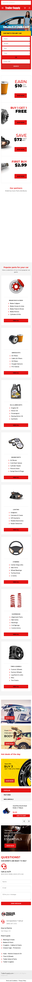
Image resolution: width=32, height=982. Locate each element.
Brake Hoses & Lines (17, 306)
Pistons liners (15, 468)
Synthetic (14, 419)
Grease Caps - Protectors (12, 948)
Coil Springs (15, 625)
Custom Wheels (16, 669)
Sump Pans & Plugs (17, 471)
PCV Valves (15, 366)
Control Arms (16, 628)
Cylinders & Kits (15, 314)
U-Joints (14, 576)
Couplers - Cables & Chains (12, 945)
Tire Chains (15, 680)
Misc (12, 678)
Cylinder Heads (15, 466)
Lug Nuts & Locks (17, 675)
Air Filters (14, 356)
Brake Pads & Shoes (17, 309)
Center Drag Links (17, 565)
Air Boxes (13, 460)
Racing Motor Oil (17, 416)
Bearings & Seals (9, 940)
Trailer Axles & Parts (10, 959)
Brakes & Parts (8, 942)
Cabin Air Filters (16, 358)
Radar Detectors (16, 523)
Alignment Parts (17, 617)
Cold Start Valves (16, 463)
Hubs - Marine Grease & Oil (12, 953)
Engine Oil (14, 408)
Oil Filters (14, 361)
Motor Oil (14, 411)
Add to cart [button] (21, 815)
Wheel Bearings (16, 570)
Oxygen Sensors (17, 364)
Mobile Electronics (17, 521)
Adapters (14, 512)
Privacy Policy (22, 980)
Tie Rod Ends (15, 573)
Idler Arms (14, 567)
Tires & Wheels (8, 956)
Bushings (14, 622)
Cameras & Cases (17, 515)
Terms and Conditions (11, 980)
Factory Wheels (16, 672)
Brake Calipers (15, 303)
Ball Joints (14, 620)
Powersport (15, 413)
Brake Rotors (14, 311)
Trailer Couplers (8, 962)
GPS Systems (15, 518)
